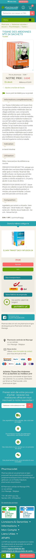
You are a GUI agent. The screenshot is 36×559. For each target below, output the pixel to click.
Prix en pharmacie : (15, 74)
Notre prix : (14, 78)
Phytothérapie (14, 27)
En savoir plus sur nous (9, 502)
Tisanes (24, 27)
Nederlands (23, 1)
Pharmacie (5, 24)
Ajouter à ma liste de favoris (15, 88)
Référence (22, 82)
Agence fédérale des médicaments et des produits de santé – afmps (17, 551)
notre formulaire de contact (22, 351)
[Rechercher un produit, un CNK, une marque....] (32, 13)
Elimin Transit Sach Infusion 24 (18, 250)
